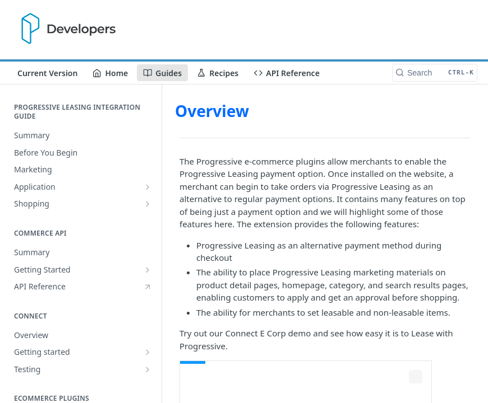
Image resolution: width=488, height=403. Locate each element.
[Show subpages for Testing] (147, 369)
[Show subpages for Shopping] (147, 203)
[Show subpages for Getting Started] (147, 269)
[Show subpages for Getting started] (147, 352)
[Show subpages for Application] (147, 186)
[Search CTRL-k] (435, 72)
